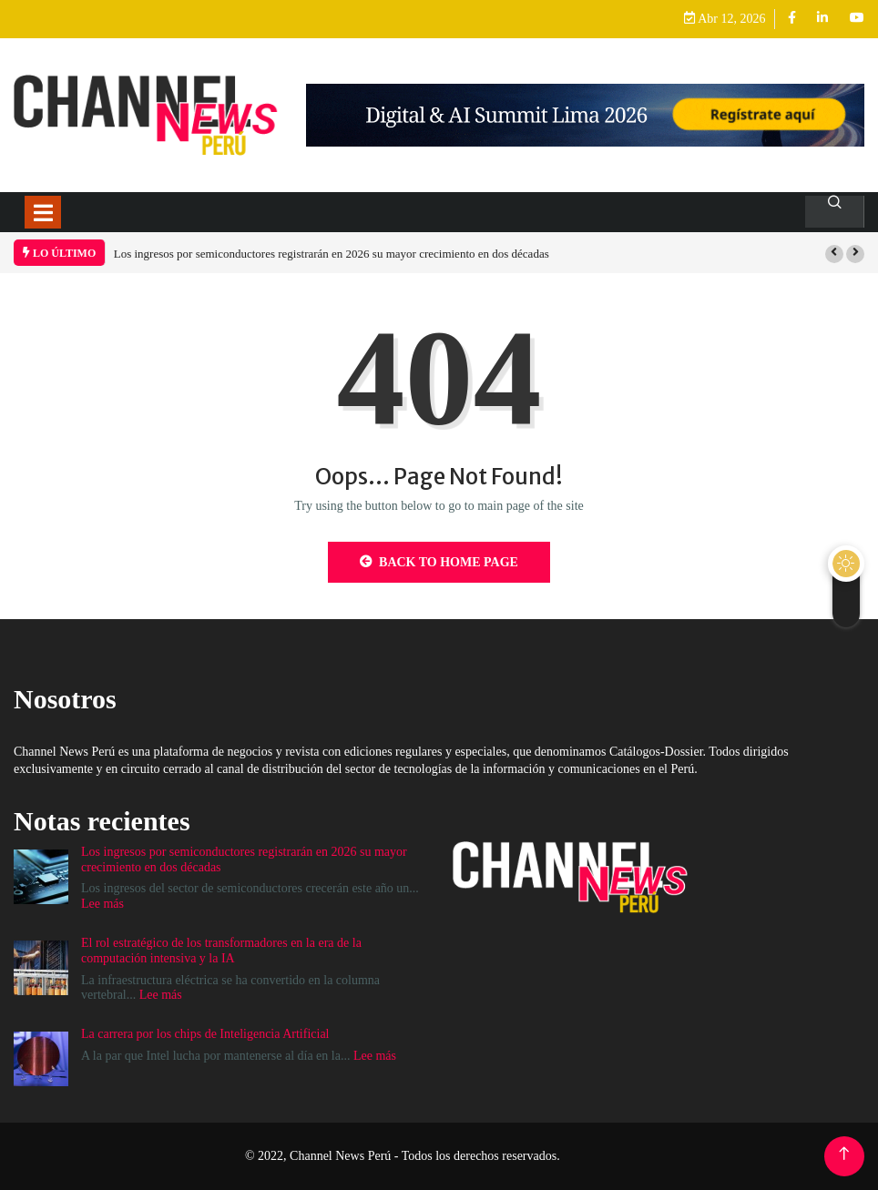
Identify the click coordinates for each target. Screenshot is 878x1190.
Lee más (102, 903)
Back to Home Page (439, 561)
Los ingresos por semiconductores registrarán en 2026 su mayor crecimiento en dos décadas (331, 253)
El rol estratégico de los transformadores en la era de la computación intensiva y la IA (221, 950)
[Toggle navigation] (43, 212)
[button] (834, 254)
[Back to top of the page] (844, 1154)
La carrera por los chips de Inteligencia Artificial (205, 1034)
